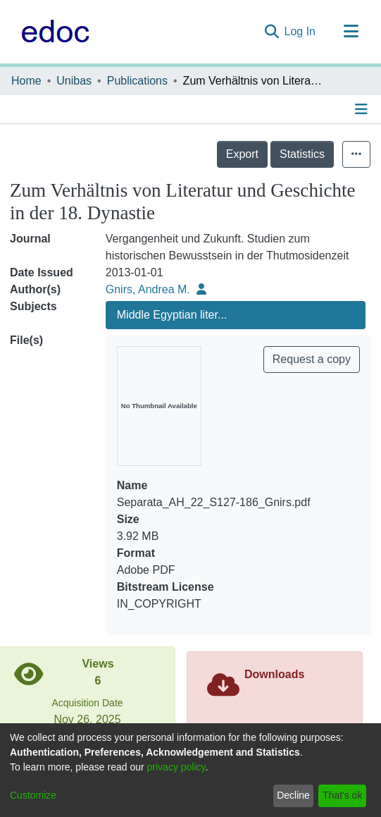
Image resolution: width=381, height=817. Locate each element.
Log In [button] (301, 31)
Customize (33, 795)
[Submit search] (271, 31)
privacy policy (176, 767)
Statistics (302, 154)
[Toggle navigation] (350, 31)
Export (242, 154)
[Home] (52, 31)
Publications (137, 81)
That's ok (342, 795)
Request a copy (312, 359)
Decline (293, 795)
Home (26, 81)
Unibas (74, 81)
